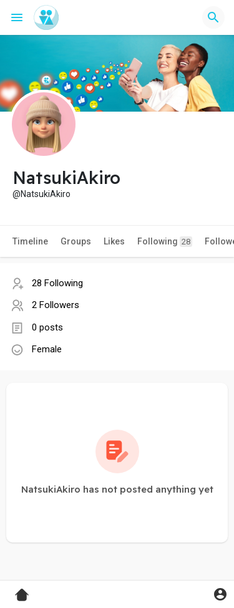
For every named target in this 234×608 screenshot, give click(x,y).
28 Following (57, 283)
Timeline (30, 241)
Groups (76, 241)
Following (164, 241)
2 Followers (55, 305)
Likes (114, 241)
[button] (213, 17)
